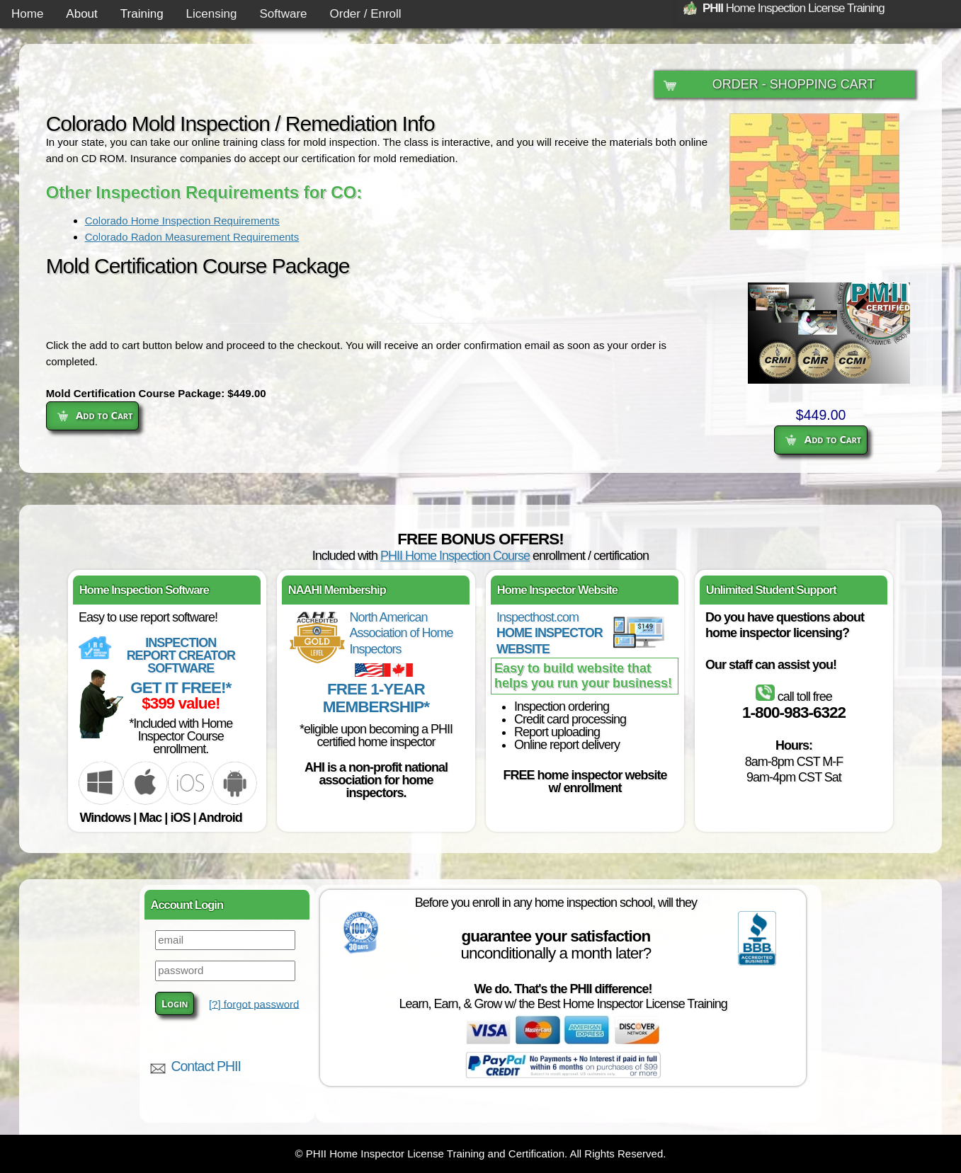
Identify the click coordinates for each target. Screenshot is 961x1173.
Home (27, 14)
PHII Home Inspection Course (455, 556)
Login (174, 1003)
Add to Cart (823, 439)
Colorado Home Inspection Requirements (182, 220)
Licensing (211, 14)
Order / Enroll (366, 14)
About (81, 14)
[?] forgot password (254, 1003)
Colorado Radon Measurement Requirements (192, 237)
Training (142, 14)
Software (283, 14)
